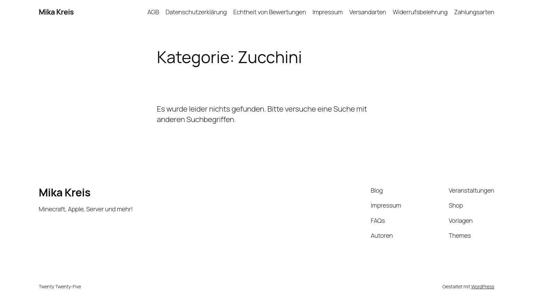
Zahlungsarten (474, 12)
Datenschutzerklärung (196, 12)
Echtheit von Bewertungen (269, 12)
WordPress (482, 286)
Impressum (327, 12)
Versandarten (367, 12)
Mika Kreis (56, 12)
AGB (153, 12)
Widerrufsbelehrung (420, 12)
